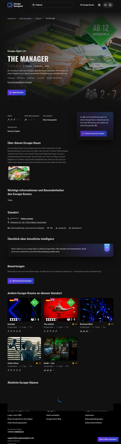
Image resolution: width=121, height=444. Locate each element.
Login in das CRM (14, 415)
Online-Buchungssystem (17, 423)
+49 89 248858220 (16, 432)
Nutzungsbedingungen (94, 419)
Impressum (89, 415)
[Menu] (108, 5)
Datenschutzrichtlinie (93, 423)
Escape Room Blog (53, 419)
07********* (14, 219)
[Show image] (19, 173)
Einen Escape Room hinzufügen (20, 419)
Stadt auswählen (52, 415)
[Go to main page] (15, 4)
